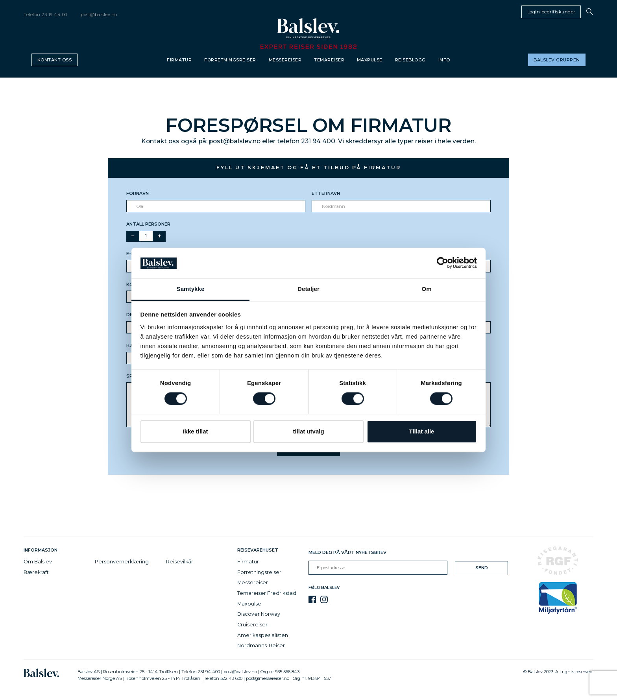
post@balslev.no (240, 671)
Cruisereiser (252, 625)
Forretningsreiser (230, 60)
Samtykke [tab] (191, 288)
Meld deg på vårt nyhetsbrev (347, 552)
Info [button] (444, 60)
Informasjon (42, 550)
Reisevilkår (179, 562)
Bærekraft (36, 572)
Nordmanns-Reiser (261, 645)
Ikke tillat (195, 431)
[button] (589, 11)
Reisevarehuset (259, 550)
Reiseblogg (410, 60)
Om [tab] (426, 288)
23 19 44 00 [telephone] (54, 14)
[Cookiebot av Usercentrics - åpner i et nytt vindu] (442, 263)
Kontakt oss (54, 60)
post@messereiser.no (267, 678)
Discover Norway (258, 614)
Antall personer (148, 224)
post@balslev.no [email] (99, 14)
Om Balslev (38, 562)
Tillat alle (421, 431)
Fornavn (137, 193)
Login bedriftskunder (551, 12)
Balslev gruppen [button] (557, 60)
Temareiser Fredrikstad (266, 593)
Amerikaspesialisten (262, 635)
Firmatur (179, 60)
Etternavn (326, 193)
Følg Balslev (324, 587)
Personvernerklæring (122, 562)
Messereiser (285, 60)
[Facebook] (312, 599)
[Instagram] (324, 599)
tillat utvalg (308, 431)
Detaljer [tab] (308, 288)
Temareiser (329, 60)
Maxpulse (369, 60)
